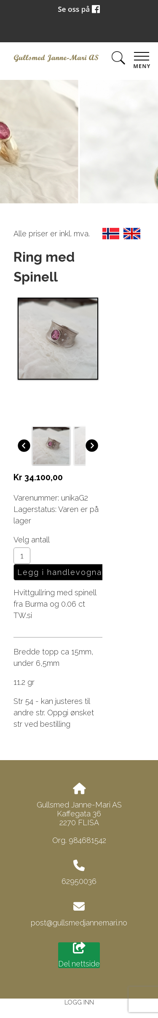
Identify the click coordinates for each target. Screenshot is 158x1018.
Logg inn (79, 1002)
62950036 (79, 881)
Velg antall (31, 539)
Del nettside (79, 955)
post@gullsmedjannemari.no (79, 922)
